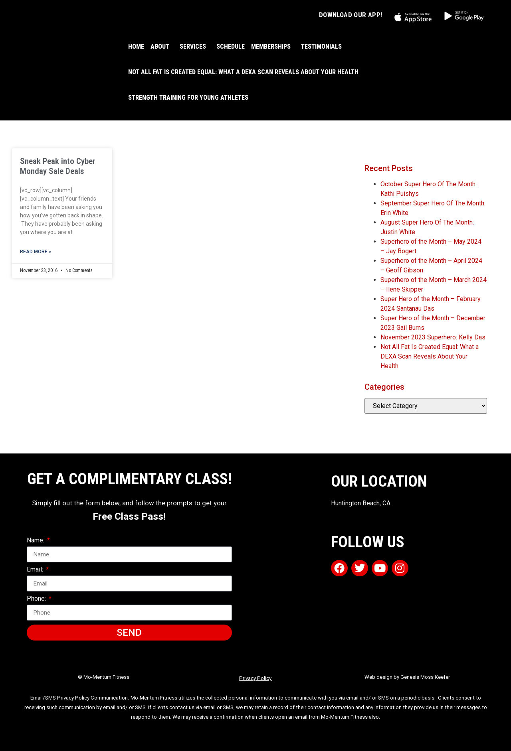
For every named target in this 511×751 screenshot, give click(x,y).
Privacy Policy (255, 678)
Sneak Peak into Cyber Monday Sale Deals (57, 166)
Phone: (37, 598)
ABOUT (162, 47)
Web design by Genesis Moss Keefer (407, 677)
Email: (36, 569)
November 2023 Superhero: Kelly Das (432, 337)
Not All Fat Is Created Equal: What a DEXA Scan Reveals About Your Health (243, 72)
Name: (36, 540)
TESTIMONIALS (321, 46)
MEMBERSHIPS (273, 47)
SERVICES (195, 47)
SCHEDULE (230, 46)
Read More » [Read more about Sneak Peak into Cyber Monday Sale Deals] (35, 251)
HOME (136, 46)
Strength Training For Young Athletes (188, 97)
